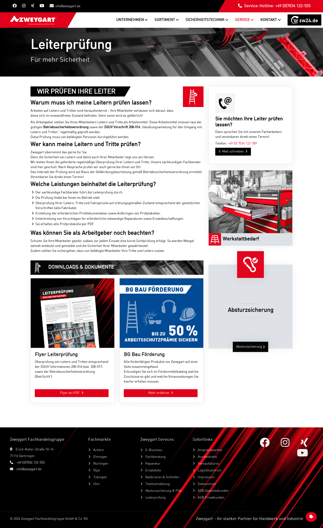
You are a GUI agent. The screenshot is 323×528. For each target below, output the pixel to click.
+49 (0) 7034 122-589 (242, 150)
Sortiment (165, 20)
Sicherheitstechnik (205, 20)
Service (242, 20)
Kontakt (269, 20)
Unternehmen (130, 20)
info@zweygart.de (65, 6)
